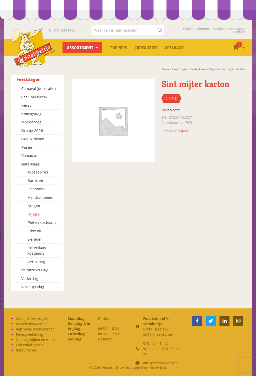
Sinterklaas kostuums (37, 250)
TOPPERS (118, 48)
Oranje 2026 (32, 130)
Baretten (35, 180)
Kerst (26, 105)
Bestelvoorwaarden (32, 323)
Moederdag (31, 121)
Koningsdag (31, 113)
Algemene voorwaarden (35, 329)
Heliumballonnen (196, 28)
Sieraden (35, 239)
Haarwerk (36, 188)
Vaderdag (29, 278)
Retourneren (26, 350)
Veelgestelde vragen (229, 28)
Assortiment (80, 48)
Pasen (26, 147)
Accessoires (38, 171)
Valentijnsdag (32, 286)
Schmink (34, 230)
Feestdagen (28, 79)
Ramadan (29, 155)
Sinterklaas (30, 163)
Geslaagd (174, 48)
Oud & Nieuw (32, 138)
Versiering (36, 261)
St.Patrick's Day (34, 269)
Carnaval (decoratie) (38, 88)
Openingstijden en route (35, 339)
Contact (239, 32)
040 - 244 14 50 (62, 30)
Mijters (34, 214)
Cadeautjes (145, 48)
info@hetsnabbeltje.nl (160, 362)
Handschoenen (40, 197)
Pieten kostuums (42, 222)
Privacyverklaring (29, 334)
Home (165, 69)
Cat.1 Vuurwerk (34, 96)
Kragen (34, 205)
